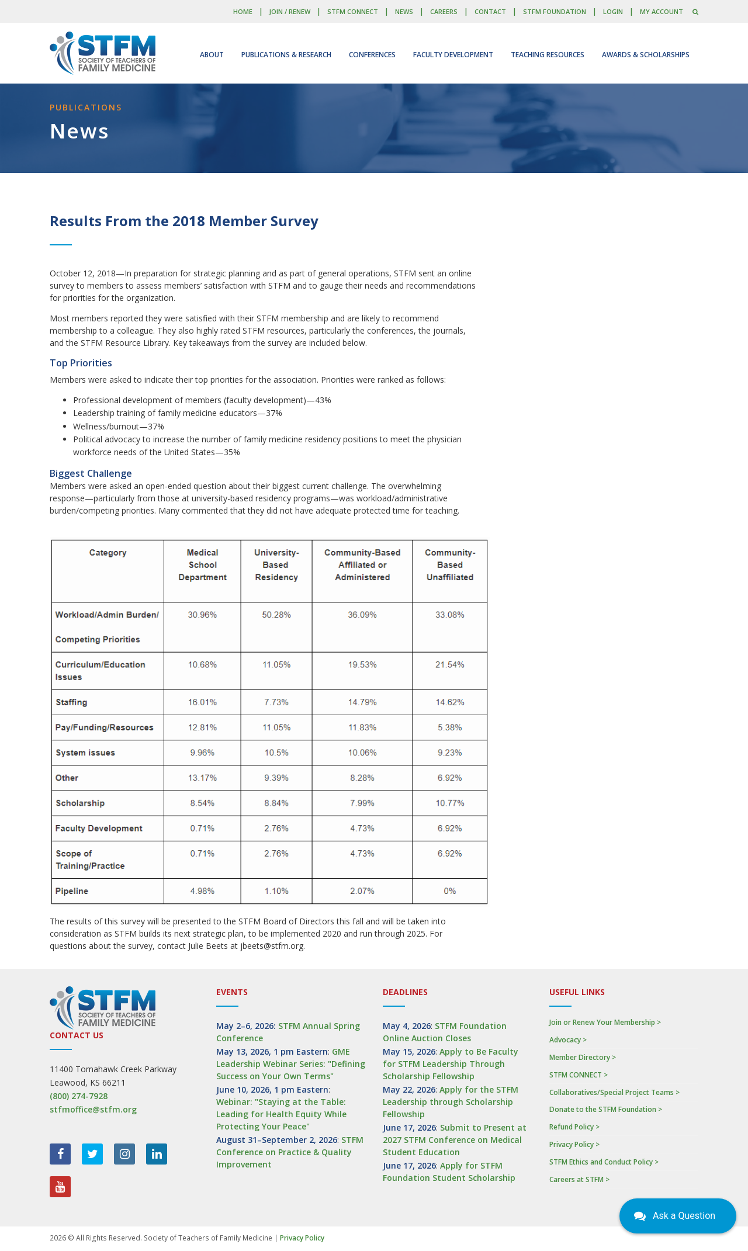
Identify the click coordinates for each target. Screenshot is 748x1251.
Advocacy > (568, 1040)
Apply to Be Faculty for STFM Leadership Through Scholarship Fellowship (450, 1064)
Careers (444, 11)
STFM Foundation (554, 11)
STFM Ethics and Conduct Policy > (604, 1162)
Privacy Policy (302, 1238)
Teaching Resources (547, 55)
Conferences (372, 55)
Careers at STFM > (579, 1179)
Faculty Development (453, 55)
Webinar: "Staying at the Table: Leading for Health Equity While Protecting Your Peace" (281, 1114)
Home (242, 11)
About (212, 55)
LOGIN (613, 11)
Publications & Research (286, 55)
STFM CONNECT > (578, 1075)
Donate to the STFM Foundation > (605, 1109)
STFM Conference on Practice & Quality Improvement (289, 1152)
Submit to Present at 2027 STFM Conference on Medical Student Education (455, 1140)
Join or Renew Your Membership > (605, 1022)
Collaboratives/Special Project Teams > (614, 1092)
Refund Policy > (574, 1127)
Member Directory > (582, 1057)
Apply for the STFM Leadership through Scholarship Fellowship (450, 1102)
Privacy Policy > (574, 1144)
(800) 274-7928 (79, 1095)
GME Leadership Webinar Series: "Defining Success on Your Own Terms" (290, 1064)
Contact (490, 11)
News (404, 11)
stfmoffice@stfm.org (93, 1109)
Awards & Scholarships (646, 55)
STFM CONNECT (352, 11)
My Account (661, 11)
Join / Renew (289, 11)
